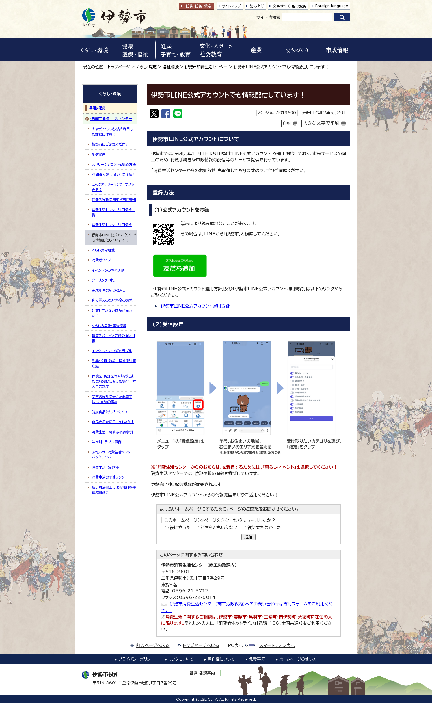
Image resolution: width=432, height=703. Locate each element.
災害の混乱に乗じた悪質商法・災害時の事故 (112, 399)
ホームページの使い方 (298, 659)
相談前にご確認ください (110, 144)
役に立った (180, 527)
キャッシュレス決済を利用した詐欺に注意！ (112, 131)
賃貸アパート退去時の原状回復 (113, 338)
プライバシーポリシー (136, 659)
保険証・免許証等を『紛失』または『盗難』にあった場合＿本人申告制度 (114, 381)
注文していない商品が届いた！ (112, 313)
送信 (248, 537)
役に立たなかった (264, 527)
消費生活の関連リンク (108, 477)
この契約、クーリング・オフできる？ (113, 187)
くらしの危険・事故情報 (109, 325)
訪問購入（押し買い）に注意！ (113, 174)
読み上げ (257, 6)
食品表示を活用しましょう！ (113, 421)
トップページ (119, 67)
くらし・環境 (146, 67)
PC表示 (235, 645)
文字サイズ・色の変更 (289, 6)
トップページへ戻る (201, 645)
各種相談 (171, 67)
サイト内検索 (268, 17)
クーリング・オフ (104, 280)
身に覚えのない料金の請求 (112, 300)
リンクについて (181, 659)
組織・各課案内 (202, 673)
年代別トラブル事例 (106, 442)
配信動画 (98, 154)
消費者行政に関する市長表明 (114, 199)
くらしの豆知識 (103, 250)
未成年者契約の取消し (108, 290)
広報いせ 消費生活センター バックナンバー (114, 454)
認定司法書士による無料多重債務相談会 (114, 490)
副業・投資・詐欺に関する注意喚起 (114, 363)
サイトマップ (231, 6)
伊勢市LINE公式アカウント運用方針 (195, 306)
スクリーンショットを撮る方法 (114, 164)
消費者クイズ (101, 260)
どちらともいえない (218, 527)
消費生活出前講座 (105, 467)
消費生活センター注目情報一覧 (113, 212)
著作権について (221, 659)
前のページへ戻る (153, 645)
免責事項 (257, 659)
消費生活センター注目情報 (112, 224)
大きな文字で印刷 (321, 123)
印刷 (287, 123)
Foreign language (331, 6)
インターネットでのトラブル (112, 350)
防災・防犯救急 (198, 6)
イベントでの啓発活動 (108, 270)
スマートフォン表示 (277, 645)
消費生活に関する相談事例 (112, 432)
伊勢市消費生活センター (206, 67)
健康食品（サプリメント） (109, 412)
